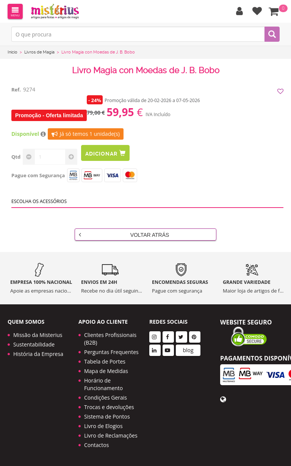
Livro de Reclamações (111, 435)
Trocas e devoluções (109, 407)
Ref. (16, 89)
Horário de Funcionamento (103, 384)
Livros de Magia (39, 52)
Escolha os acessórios (39, 201)
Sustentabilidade (34, 344)
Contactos (96, 445)
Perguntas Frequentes (111, 352)
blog (188, 350)
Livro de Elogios (103, 426)
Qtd (15, 156)
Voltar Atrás (124, 234)
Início (12, 52)
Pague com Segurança (38, 175)
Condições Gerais (105, 397)
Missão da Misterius (37, 334)
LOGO (55, 11)
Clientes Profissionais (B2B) (110, 338)
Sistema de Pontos (107, 416)
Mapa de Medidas (106, 371)
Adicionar (105, 153)
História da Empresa (38, 353)
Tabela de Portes (104, 361)
